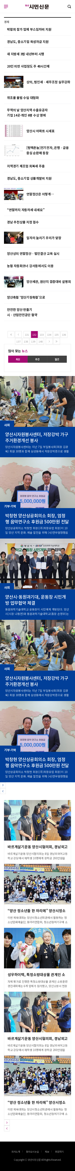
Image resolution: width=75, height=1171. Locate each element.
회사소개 (15, 1151)
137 (18, 341)
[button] (3, 785)
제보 (47, 1151)
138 (26, 341)
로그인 (1, 10)
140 (41, 341)
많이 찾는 (18, 350)
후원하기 (59, 1151)
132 (34, 334)
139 (33, 341)
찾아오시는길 (32, 1151)
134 (49, 334)
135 (57, 334)
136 (64, 334)
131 (27, 334)
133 (42, 334)
